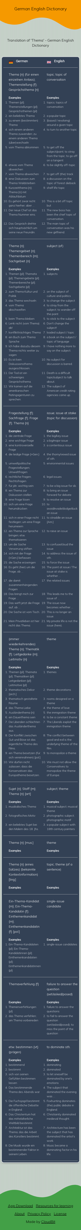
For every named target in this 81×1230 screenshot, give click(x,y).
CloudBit (48, 1221)
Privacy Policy (39, 1213)
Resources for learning (54, 1205)
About (19, 1213)
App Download (20, 1205)
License (60, 1213)
